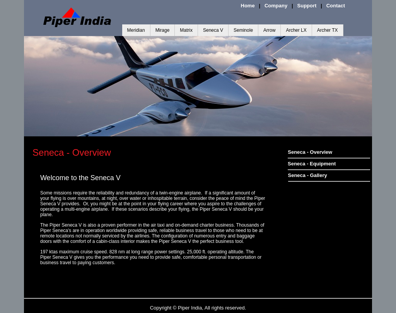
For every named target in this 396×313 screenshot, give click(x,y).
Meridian (136, 30)
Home (248, 6)
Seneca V (213, 30)
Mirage (162, 30)
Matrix (186, 30)
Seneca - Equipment (312, 164)
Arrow (269, 30)
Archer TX (327, 30)
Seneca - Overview (310, 152)
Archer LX (296, 30)
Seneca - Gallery (307, 175)
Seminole (243, 30)
